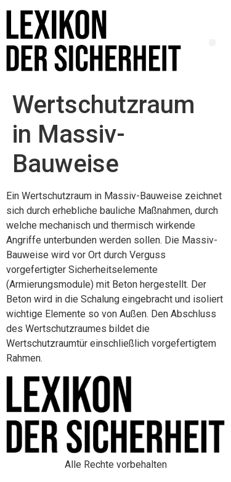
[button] (212, 42)
